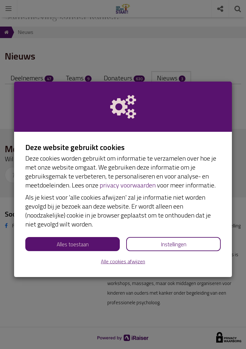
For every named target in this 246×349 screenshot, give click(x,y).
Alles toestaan (73, 244)
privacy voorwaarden (128, 185)
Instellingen (173, 244)
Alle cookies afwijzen (123, 261)
